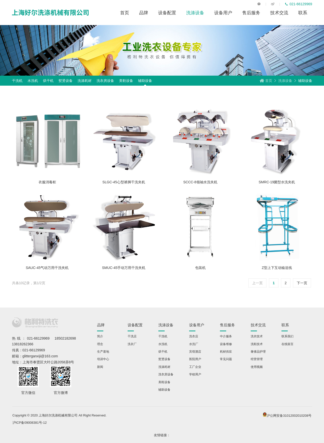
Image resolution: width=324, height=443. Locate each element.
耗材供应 (226, 351)
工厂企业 (195, 366)
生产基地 (103, 351)
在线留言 (287, 344)
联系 (302, 12)
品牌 (143, 12)
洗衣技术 (257, 336)
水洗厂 (193, 344)
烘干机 (48, 80)
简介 (100, 336)
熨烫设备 (66, 80)
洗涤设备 (195, 12)
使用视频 (257, 366)
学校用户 (195, 374)
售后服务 (251, 12)
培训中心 (103, 359)
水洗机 (33, 80)
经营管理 (257, 359)
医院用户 (195, 359)
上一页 (257, 283)
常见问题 (226, 359)
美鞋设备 (126, 80)
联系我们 (287, 336)
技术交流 (279, 12)
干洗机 (17, 80)
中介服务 (226, 336)
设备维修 (226, 344)
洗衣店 (193, 336)
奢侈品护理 (258, 351)
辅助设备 (145, 80)
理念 (100, 344)
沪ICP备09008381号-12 (30, 422)
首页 (124, 12)
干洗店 (132, 336)
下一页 (302, 283)
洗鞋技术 (257, 344)
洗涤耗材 (85, 80)
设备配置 (167, 12)
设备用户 (223, 12)
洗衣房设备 (105, 80)
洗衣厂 (132, 344)
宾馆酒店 (195, 351)
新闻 (100, 366)
